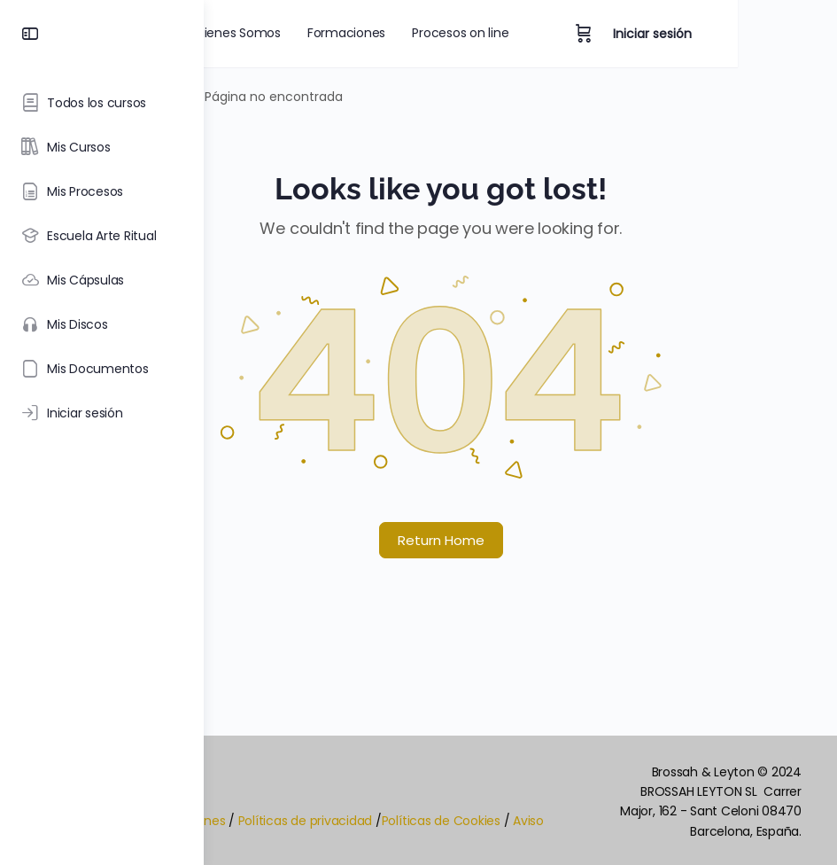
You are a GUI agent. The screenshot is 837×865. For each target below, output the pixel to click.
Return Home (520, 540)
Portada (263, 96)
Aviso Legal (350, 854)
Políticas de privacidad (464, 830)
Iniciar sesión (751, 34)
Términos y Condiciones (311, 830)
